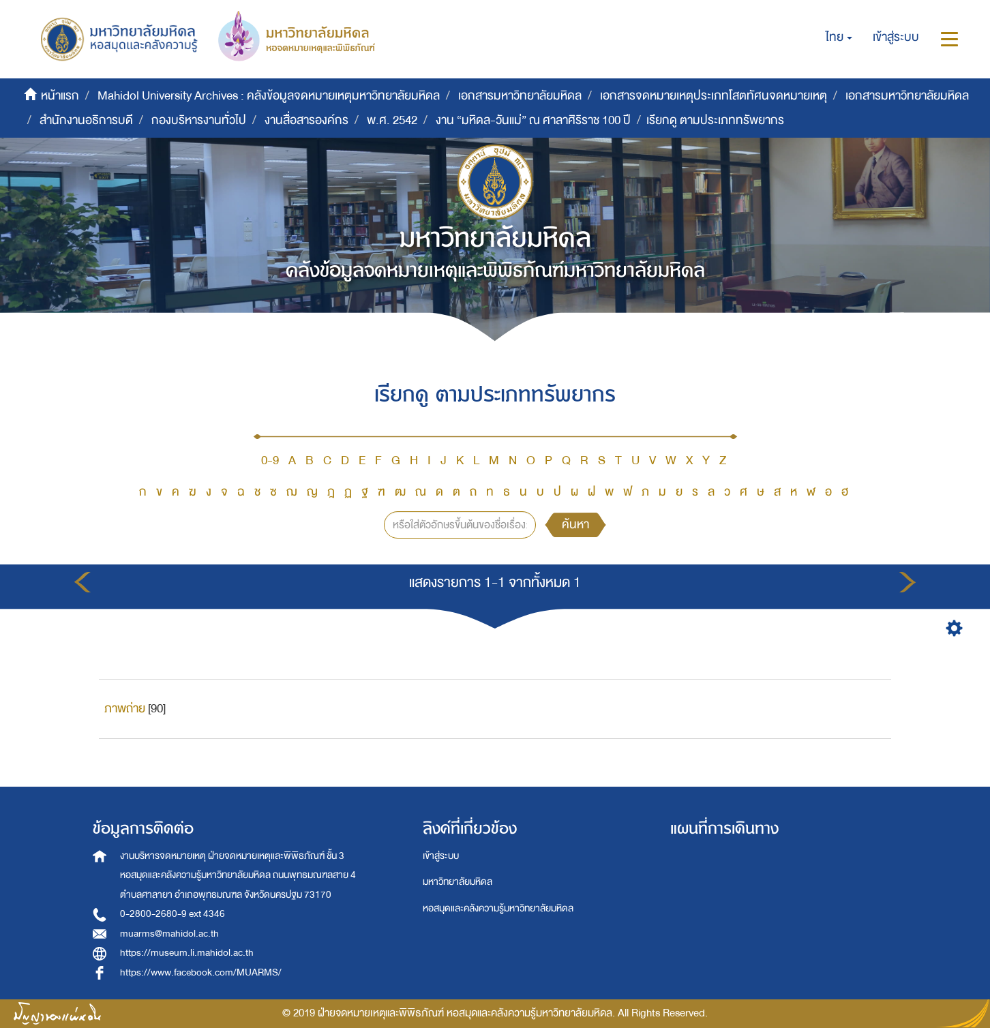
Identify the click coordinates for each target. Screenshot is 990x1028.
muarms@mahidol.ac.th (169, 933)
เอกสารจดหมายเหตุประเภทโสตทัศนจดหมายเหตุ (713, 95)
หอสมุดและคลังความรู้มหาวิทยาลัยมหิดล (498, 908)
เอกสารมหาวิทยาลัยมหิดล (520, 95)
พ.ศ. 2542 (392, 120)
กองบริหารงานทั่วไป (198, 120)
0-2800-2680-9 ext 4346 (172, 913)
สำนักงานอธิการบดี (86, 120)
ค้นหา (575, 524)
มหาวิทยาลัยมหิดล (457, 881)
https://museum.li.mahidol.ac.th (187, 952)
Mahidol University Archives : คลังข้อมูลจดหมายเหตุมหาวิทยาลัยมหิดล (268, 95)
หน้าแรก (60, 95)
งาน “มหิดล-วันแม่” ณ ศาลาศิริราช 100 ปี (533, 120)
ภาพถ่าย (124, 708)
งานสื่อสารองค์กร (306, 120)
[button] (838, 37)
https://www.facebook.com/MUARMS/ (201, 972)
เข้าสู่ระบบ (441, 855)
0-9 (270, 460)
